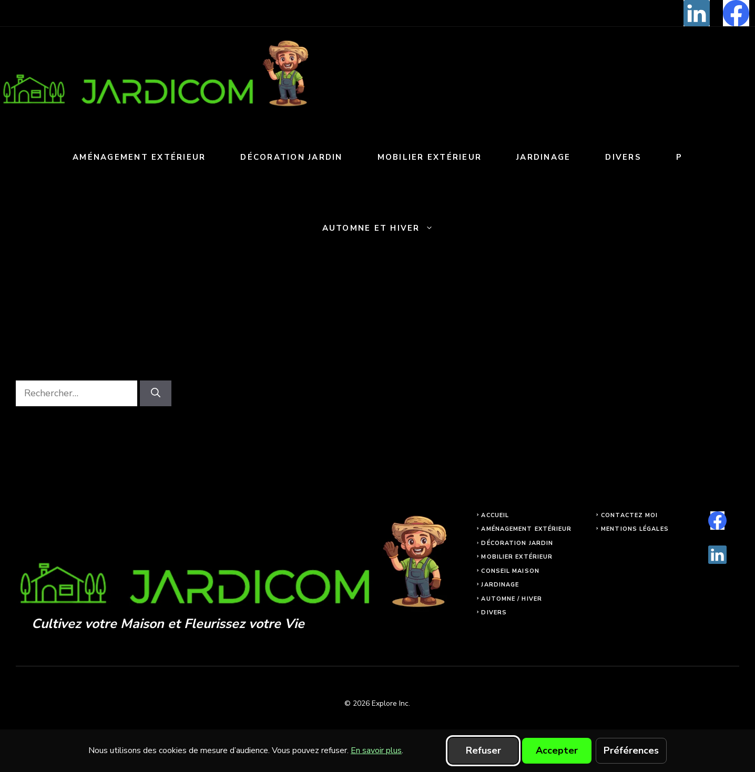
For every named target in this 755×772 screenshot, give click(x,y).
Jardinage (543, 157)
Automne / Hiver (511, 599)
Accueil (495, 515)
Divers (623, 157)
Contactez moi (629, 515)
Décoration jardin (291, 157)
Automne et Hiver (386, 228)
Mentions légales (635, 529)
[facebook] (736, 13)
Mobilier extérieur (430, 157)
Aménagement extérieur (139, 157)
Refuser (483, 750)
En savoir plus (376, 750)
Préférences (631, 750)
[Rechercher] (155, 393)
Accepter (557, 750)
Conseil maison (510, 571)
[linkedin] (696, 13)
